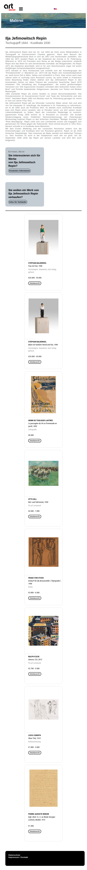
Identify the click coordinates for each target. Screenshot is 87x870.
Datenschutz (14, 855)
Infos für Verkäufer (17, 202)
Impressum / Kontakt (18, 857)
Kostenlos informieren (19, 171)
